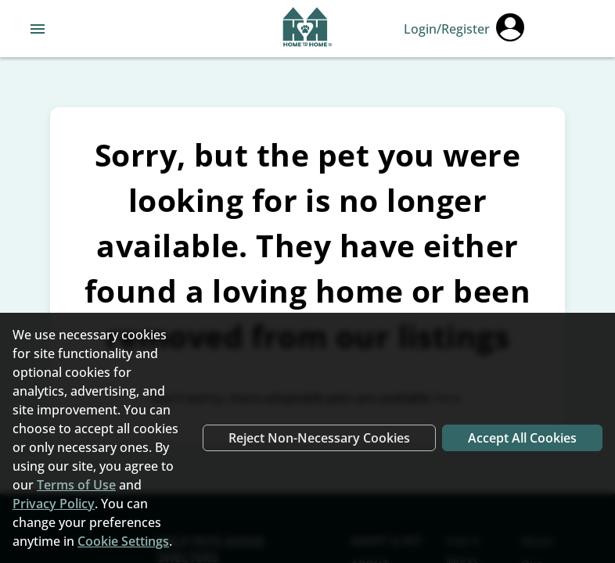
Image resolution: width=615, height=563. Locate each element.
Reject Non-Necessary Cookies (319, 437)
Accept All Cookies (522, 437)
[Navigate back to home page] (307, 29)
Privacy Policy (54, 503)
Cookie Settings (123, 541)
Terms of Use (76, 484)
